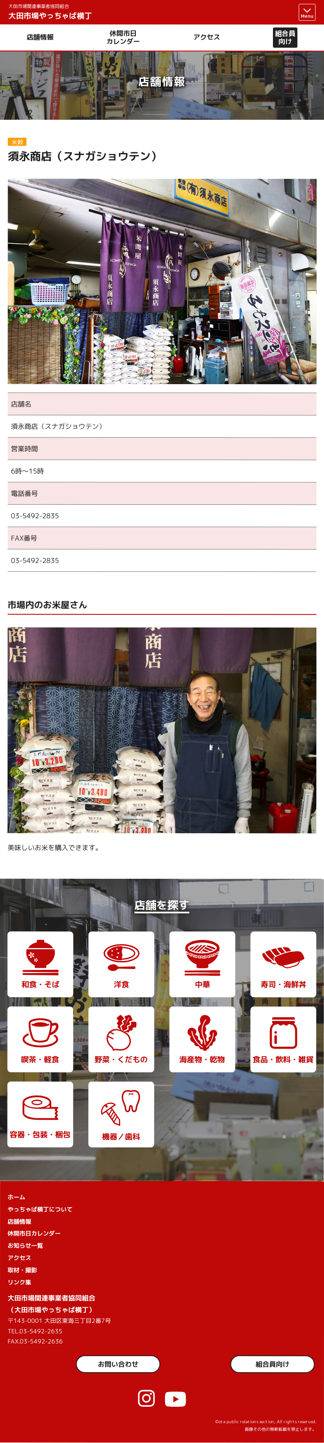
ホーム (16, 1197)
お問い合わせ (118, 1364)
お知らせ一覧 (25, 1245)
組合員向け (285, 37)
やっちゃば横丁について (40, 1209)
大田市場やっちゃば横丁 (50, 12)
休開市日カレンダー (123, 38)
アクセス (206, 37)
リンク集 (19, 1282)
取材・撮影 (22, 1270)
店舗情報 (40, 37)
